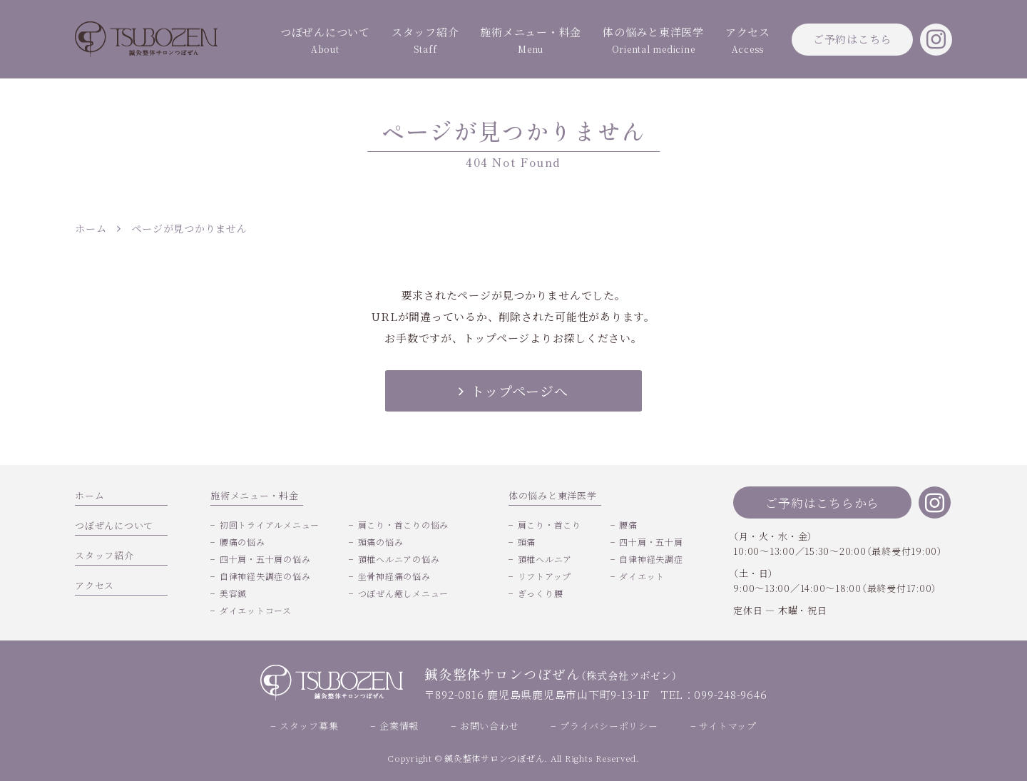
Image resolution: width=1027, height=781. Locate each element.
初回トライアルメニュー (270, 525)
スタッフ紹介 (425, 40)
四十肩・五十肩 (651, 542)
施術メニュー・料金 (530, 40)
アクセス (747, 40)
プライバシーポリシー (609, 725)
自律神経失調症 (651, 559)
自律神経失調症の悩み (265, 576)
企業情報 (399, 725)
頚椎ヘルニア (545, 559)
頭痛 (527, 542)
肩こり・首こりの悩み (403, 525)
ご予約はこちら (852, 38)
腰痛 (628, 525)
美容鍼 (233, 593)
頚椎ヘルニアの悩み (399, 559)
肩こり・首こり (549, 525)
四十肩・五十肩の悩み (265, 559)
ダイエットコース (256, 610)
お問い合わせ (489, 725)
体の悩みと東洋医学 (653, 40)
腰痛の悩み (242, 542)
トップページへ (513, 390)
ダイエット (642, 576)
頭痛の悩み (381, 542)
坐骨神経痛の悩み (394, 576)
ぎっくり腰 (540, 593)
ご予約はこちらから (822, 502)
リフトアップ (545, 576)
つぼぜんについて (325, 40)
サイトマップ (728, 725)
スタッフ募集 (309, 725)
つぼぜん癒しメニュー (403, 593)
